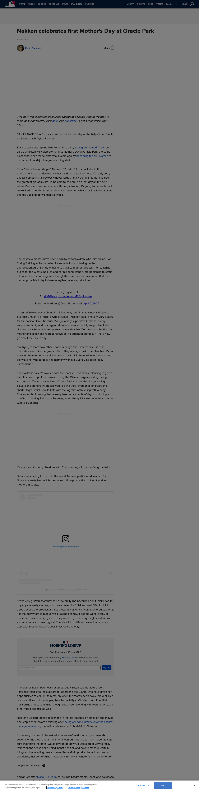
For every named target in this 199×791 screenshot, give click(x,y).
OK (162, 785)
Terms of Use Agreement (78, 788)
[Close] (194, 785)
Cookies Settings (142, 785)
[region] (99, 786)
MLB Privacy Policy (55, 788)
